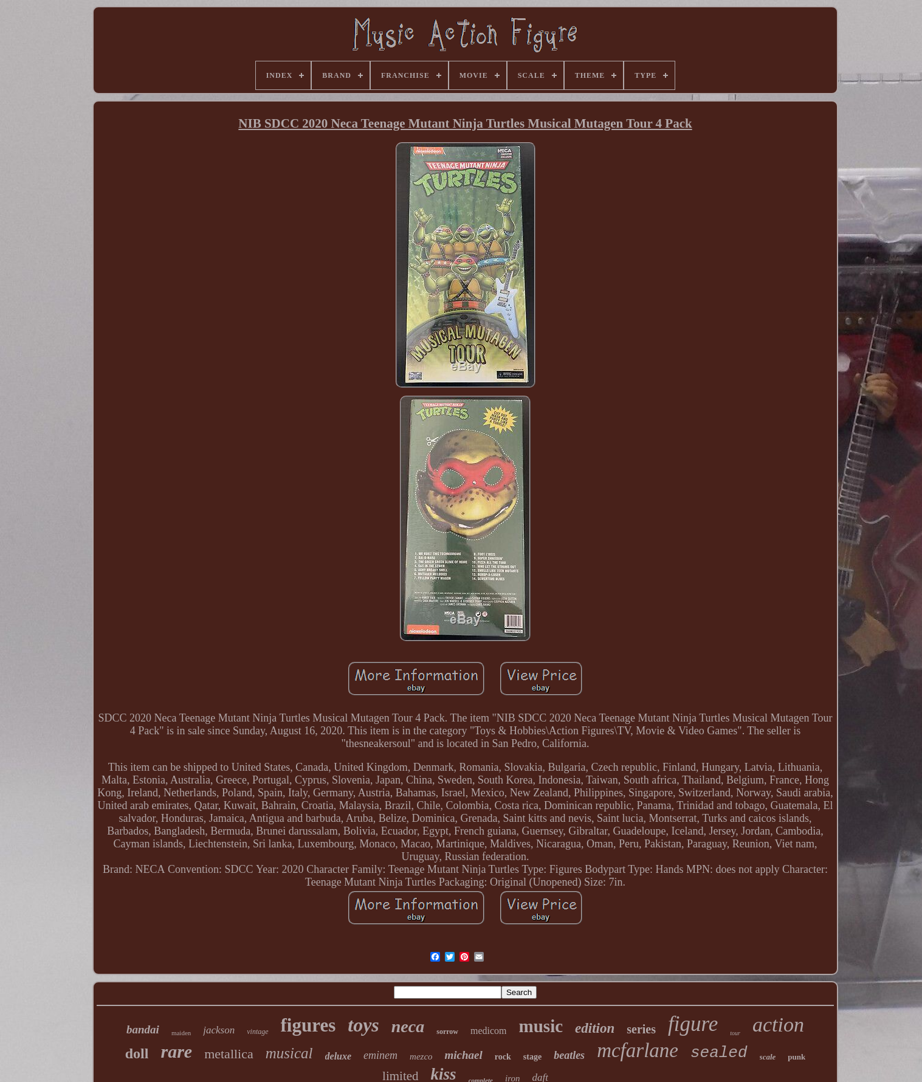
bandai (142, 1029)
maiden (181, 1032)
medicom (488, 1030)
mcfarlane (637, 1050)
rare (176, 1051)
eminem (380, 1055)
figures (308, 1025)
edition (594, 1028)
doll (137, 1053)
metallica (228, 1053)
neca (407, 1026)
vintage (257, 1031)
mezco (421, 1056)
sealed (719, 1053)
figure (693, 1024)
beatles (569, 1055)
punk (796, 1056)
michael (464, 1055)
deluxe (338, 1056)
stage (532, 1056)
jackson (219, 1030)
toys (363, 1025)
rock (503, 1056)
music (541, 1026)
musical (289, 1053)
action (778, 1024)
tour (735, 1033)
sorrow (447, 1031)
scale (768, 1056)
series (641, 1029)
